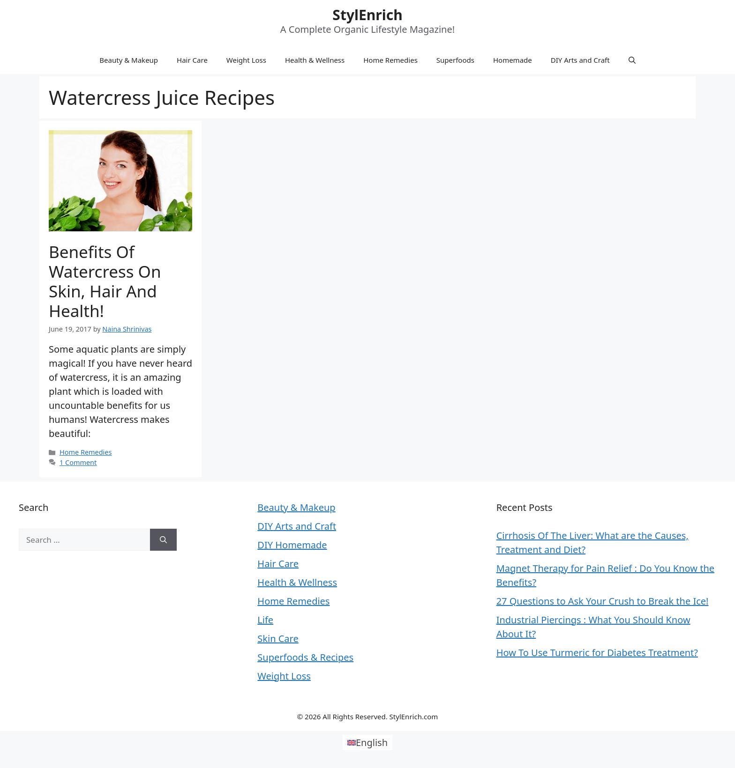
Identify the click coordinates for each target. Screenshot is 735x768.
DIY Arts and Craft (580, 60)
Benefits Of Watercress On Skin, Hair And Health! (105, 281)
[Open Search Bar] (632, 60)
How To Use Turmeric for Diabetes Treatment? (597, 652)
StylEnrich (367, 14)
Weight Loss (246, 60)
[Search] (163, 540)
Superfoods (455, 60)
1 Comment (78, 462)
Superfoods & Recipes (305, 657)
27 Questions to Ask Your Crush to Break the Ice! (602, 601)
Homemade (512, 60)
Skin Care (277, 638)
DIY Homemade (292, 545)
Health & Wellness (315, 60)
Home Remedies (390, 60)
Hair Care (192, 60)
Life (265, 619)
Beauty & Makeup (128, 60)
